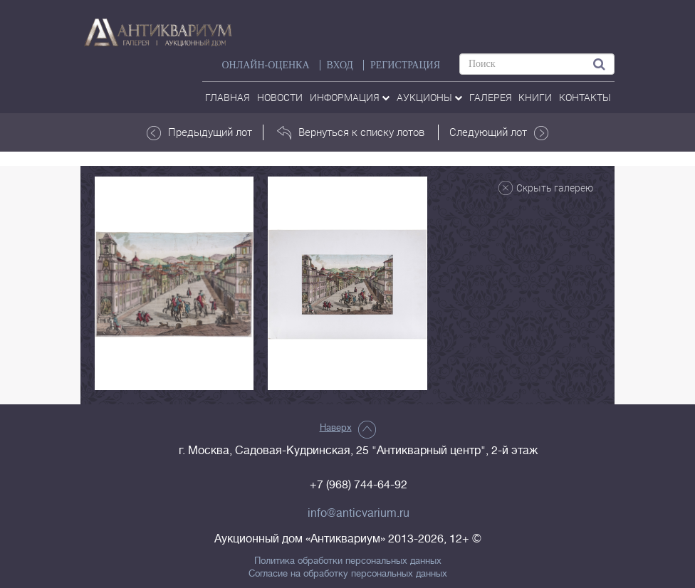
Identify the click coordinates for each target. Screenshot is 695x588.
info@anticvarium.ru (358, 513)
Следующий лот (498, 132)
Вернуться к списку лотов (350, 132)
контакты (585, 97)
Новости (280, 97)
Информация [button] (350, 97)
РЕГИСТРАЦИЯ (405, 65)
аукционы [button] (429, 97)
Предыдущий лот (199, 132)
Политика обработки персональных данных (347, 561)
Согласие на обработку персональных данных (348, 573)
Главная (227, 97)
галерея (490, 97)
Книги (535, 97)
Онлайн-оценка (265, 65)
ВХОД (340, 65)
